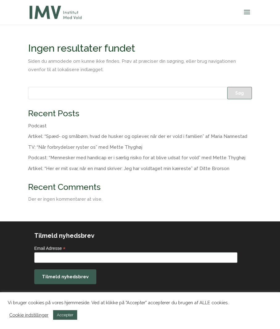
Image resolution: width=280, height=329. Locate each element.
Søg (239, 93)
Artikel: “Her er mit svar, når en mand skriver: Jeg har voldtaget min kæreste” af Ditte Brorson (128, 168)
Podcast (37, 126)
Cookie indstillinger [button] (28, 315)
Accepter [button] (65, 315)
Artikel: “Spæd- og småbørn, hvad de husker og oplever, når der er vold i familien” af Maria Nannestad (137, 136)
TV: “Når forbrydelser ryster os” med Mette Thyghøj (85, 147)
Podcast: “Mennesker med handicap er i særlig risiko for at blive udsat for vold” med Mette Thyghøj (136, 157)
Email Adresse (50, 248)
